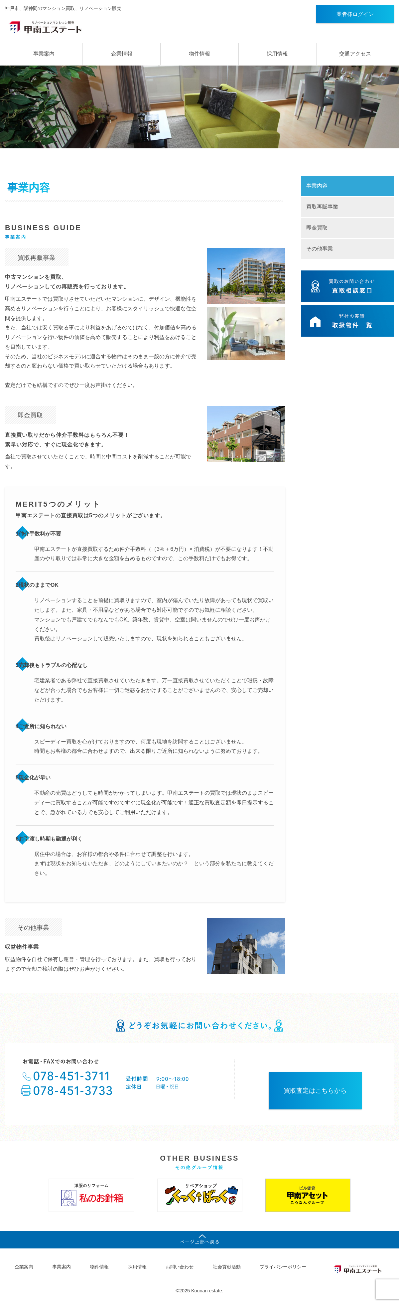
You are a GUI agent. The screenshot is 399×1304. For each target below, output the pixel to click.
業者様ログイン (355, 14)
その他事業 (319, 248)
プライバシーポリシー (283, 1266)
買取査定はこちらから (315, 1090)
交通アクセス (355, 54)
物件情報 (199, 54)
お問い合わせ (180, 1266)
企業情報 (121, 54)
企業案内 (24, 1266)
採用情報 (277, 54)
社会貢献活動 (227, 1266)
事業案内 (44, 54)
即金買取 (317, 228)
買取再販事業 (322, 207)
